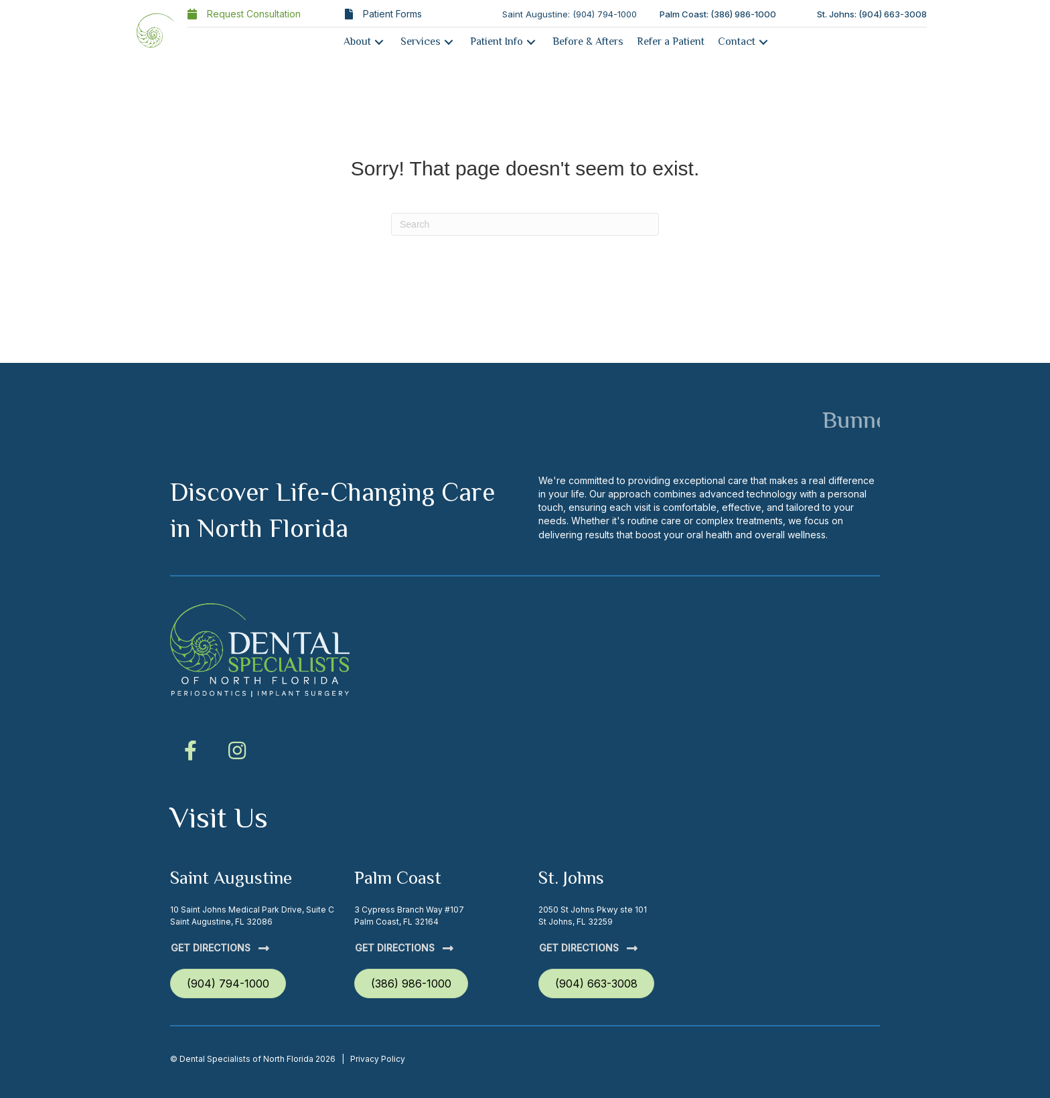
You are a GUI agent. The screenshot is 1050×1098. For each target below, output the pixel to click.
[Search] (525, 224)
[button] (379, 42)
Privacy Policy (377, 1059)
